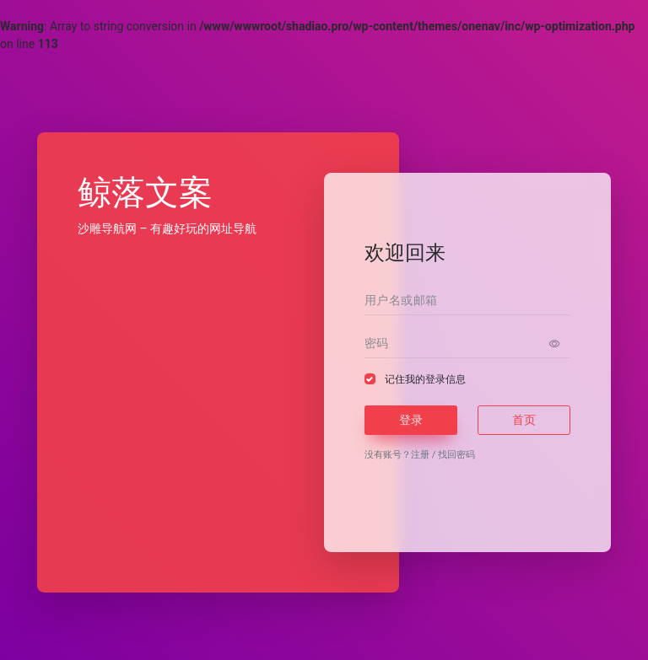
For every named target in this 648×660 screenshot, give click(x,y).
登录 (411, 420)
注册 (420, 454)
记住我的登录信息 (425, 379)
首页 (524, 420)
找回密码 (456, 454)
